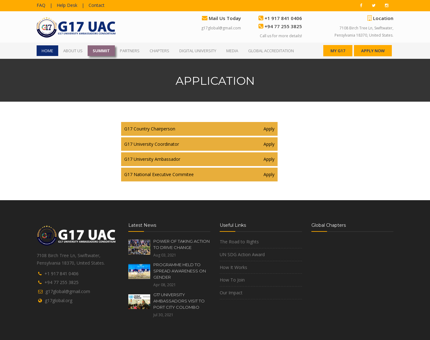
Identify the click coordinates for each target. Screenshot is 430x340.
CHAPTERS (159, 50)
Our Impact (231, 293)
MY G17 (337, 50)
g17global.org (58, 300)
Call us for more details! (281, 35)
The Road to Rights (239, 242)
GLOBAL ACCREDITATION (271, 50)
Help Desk (67, 5)
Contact (97, 5)
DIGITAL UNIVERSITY (197, 50)
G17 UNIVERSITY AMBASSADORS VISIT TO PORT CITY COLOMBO (179, 301)
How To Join (232, 280)
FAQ (41, 5)
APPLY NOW (373, 50)
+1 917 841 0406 (61, 274)
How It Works (233, 267)
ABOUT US (73, 50)
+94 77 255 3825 (61, 282)
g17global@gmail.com (221, 28)
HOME (47, 50)
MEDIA (232, 50)
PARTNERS (130, 50)
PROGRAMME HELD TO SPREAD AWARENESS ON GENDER (179, 271)
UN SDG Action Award (242, 254)
